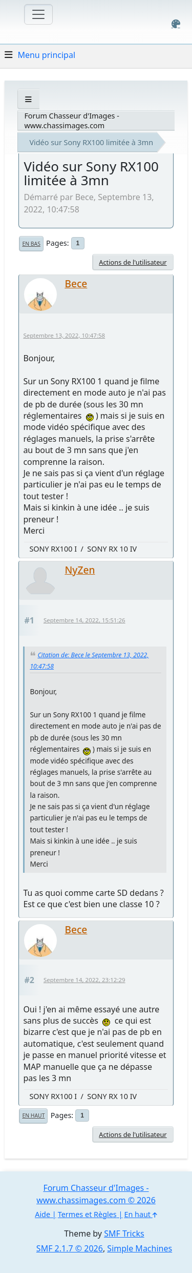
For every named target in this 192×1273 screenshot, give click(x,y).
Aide (42, 1214)
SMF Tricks (124, 1233)
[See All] (28, 99)
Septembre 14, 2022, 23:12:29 (84, 980)
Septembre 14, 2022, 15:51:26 (84, 620)
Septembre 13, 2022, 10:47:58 (64, 335)
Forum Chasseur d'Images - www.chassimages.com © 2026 (96, 1194)
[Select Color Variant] (175, 23)
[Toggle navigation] (38, 14)
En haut (33, 1115)
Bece (76, 283)
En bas (31, 243)
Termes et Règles (87, 1214)
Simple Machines (139, 1248)
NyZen (80, 570)
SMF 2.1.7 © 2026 (69, 1248)
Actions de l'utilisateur (132, 262)
